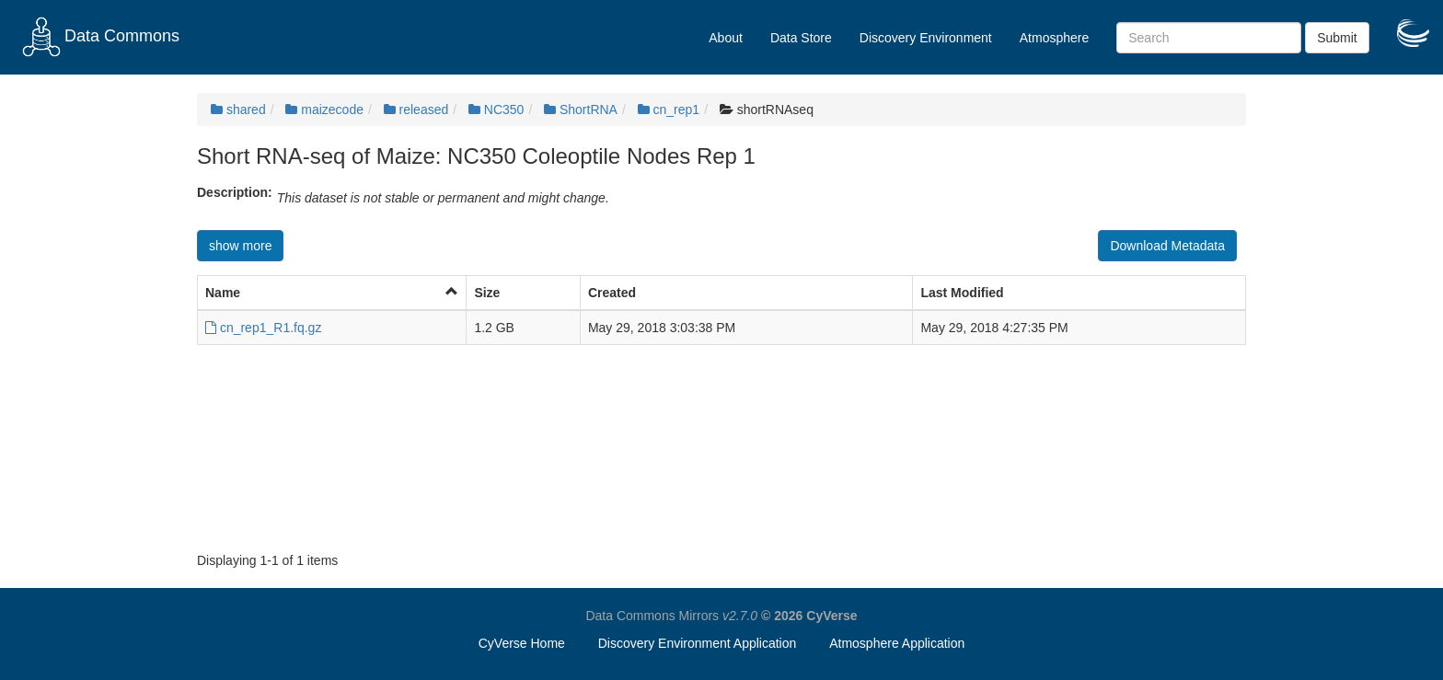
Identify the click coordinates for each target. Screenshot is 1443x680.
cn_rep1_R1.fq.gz (263, 327)
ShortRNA (581, 109)
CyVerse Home (522, 643)
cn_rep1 (668, 109)
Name (222, 292)
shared (238, 109)
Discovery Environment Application (697, 643)
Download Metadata (1167, 245)
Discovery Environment (926, 37)
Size (487, 292)
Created (612, 292)
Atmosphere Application (896, 643)
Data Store (801, 37)
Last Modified (961, 292)
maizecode (324, 109)
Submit (1337, 37)
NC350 (496, 109)
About (726, 37)
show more (240, 245)
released (416, 109)
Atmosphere (1054, 37)
